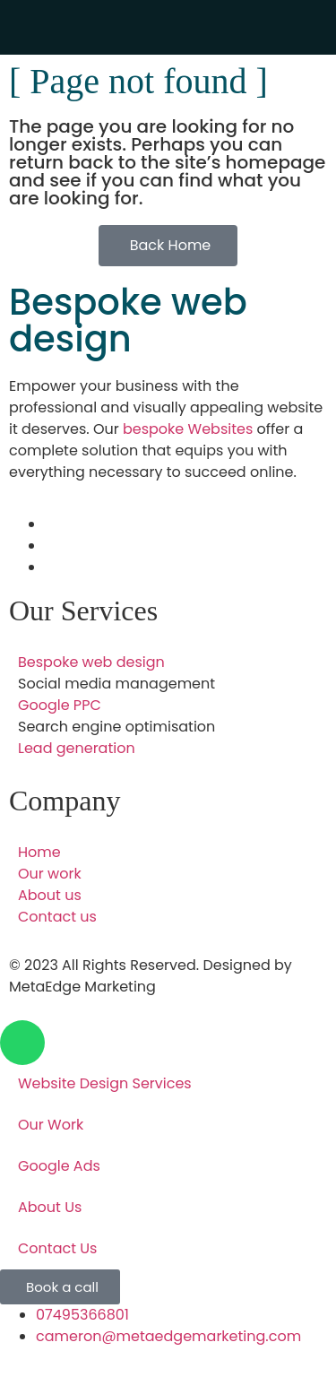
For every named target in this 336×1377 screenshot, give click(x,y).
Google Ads (59, 1166)
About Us (50, 1207)
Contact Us (57, 1248)
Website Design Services (105, 1083)
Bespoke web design (128, 320)
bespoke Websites (188, 429)
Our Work (50, 1124)
